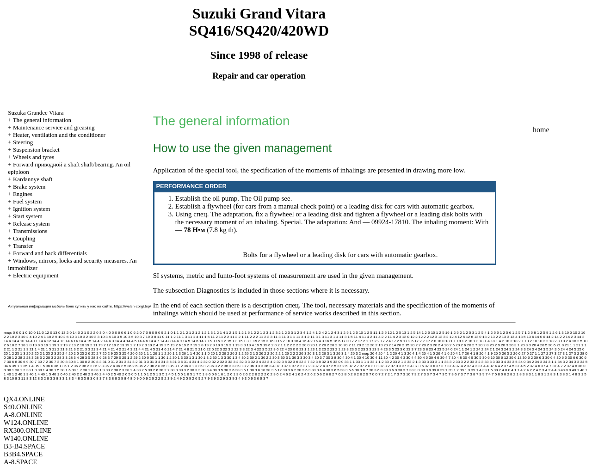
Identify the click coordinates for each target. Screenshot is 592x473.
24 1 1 (459, 349)
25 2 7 (96, 353)
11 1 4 (193, 337)
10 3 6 (128, 337)
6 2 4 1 (291, 374)
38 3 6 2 (289, 370)
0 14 (73, 333)
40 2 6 (122, 374)
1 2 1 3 (206, 333)
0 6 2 (134, 333)
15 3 (265, 341)
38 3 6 (229, 370)
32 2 (215, 362)
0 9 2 (162, 333)
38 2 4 (130, 370)
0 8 (148, 333)
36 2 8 (155, 366)
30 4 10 (363, 358)
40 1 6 (57, 374)
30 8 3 (96, 362)
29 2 (137, 358)
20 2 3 (427, 345)
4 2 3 (540, 370)
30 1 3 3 (219, 358)
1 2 (185, 333)
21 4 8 (184, 349)
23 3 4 (377, 349)
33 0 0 (338, 362)
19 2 (67, 345)
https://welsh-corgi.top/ (132, 306)
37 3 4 (407, 366)
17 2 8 (431, 341)
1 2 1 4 (219, 333)
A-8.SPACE (20, 462)
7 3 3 (424, 374)
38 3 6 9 (390, 370)
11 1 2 (170, 337)
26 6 (517, 353)
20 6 (552, 345)
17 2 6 (408, 341)
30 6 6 (573, 358)
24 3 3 (520, 349)
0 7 (142, 333)
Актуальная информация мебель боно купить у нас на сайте (60, 306)
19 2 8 (198, 345)
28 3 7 (108, 358)
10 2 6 (63, 337)
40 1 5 (46, 374)
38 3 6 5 (332, 370)
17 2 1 (363, 341)
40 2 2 (77, 374)
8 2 (506, 374)
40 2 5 (110, 374)
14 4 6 (142, 341)
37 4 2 (461, 366)
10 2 (576, 333)
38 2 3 (119, 370)
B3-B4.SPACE (24, 446)
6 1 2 (225, 374)
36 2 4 (110, 366)
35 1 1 (17, 366)
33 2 (388, 362)
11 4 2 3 (394, 337)
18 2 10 (530, 341)
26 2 (225, 353)
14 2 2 (560, 337)
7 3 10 (405, 374)
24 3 (499, 349)
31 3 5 (166, 362)
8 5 (133, 378)
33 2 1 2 (399, 362)
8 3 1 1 (531, 374)
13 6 (530, 337)
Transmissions (30, 230)
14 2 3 (571, 337)
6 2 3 (271, 374)
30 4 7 (445, 358)
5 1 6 (185, 374)
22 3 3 (239, 349)
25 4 (126, 353)
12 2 (414, 337)
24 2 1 (490, 349)
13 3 (505, 337)
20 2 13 (376, 345)
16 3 (289, 341)
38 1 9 (99, 370)
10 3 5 (117, 337)
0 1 (21, 333)
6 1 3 (234, 374)
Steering (23, 142)
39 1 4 (476, 370)
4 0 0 (506, 370)
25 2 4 (62, 353)
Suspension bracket (36, 149)
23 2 (325, 349)
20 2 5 (449, 345)
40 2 (67, 374)
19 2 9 (209, 345)
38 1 (10, 370)
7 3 (396, 374)
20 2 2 (415, 345)
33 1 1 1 (362, 362)
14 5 (186, 341)
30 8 (64, 362)
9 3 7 (264, 378)
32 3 (223, 362)
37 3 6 (430, 366)
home (541, 130)
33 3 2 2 (462, 362)
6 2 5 (314, 374)
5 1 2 (148, 374)
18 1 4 (484, 341)
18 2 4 (566, 341)
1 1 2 (177, 333)
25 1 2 (9, 353)
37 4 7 (546, 366)
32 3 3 (245, 362)
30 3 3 (297, 358)
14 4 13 (58, 341)
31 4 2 (197, 362)
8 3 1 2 (543, 374)
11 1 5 (204, 337)
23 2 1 (335, 349)
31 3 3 (144, 362)
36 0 (49, 366)
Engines (22, 193)
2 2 (289, 345)
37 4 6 (535, 366)
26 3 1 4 (343, 353)
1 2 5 (344, 333)
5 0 (130, 374)
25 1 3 (20, 353)
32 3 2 (233, 362)
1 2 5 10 (356, 333)
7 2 (380, 374)
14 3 (581, 337)
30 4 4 (411, 358)
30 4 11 (376, 358)
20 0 (306, 345)
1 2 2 (255, 333)
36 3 (165, 366)
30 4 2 (388, 358)
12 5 (461, 337)
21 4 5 (150, 349)
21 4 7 (172, 349)
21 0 (560, 345)
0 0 (15, 333)
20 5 (544, 345)
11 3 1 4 (331, 337)
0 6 (117, 333)
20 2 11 (350, 345)
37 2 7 (354, 366)
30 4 (341, 358)
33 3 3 (490, 362)
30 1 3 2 (205, 358)
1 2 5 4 (480, 333)
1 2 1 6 (244, 333)
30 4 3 (400, 358)
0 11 (37, 333)
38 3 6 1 (242, 370)
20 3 (504, 345)
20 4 (535, 345)
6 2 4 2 (303, 374)
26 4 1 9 (486, 353)
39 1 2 (454, 370)
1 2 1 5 (231, 333)
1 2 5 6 (505, 333)
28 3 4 (73, 358)
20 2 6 (461, 345)
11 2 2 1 (237, 337)
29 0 (117, 358)
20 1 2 (315, 345)
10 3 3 (94, 337)
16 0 (273, 341)
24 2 (480, 349)
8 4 (126, 378)
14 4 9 (177, 341)
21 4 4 (138, 349)
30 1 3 (178, 358)
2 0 (274, 345)
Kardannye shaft (33, 179)
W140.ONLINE (26, 438)
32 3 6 (293, 362)
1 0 (170, 333)
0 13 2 (63, 333)
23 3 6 (400, 349)
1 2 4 (310, 333)
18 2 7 (15, 345)
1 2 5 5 (493, 333)
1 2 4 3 (333, 333)
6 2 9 (364, 374)
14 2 (550, 337)
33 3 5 (512, 362)
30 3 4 (308, 358)
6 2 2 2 (260, 374)
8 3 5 (82, 378)
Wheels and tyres (34, 157)
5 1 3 (157, 374)
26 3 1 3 (328, 353)
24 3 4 (532, 349)
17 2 (353, 341)
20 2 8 (483, 345)
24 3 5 (543, 349)
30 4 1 (350, 358)
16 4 (298, 341)
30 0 (145, 358)
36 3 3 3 (256, 366)
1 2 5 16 (443, 333)
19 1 (47, 345)
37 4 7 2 (559, 366)
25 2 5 (73, 353)
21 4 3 (127, 349)
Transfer (23, 245)
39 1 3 (465, 370)
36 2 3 (98, 366)
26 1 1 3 (174, 353)
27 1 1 (535, 353)
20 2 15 (403, 345)
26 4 (373, 353)
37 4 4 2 (496, 366)
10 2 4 (26, 337)
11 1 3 (182, 337)
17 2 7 (419, 341)
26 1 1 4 (188, 353)
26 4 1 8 (471, 353)
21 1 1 (570, 345)
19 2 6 (176, 345)
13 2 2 (496, 337)
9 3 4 (236, 378)
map (366, 353)
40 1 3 (23, 374)
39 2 (497, 370)
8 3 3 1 (62, 378)
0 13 (53, 333)
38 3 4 (206, 370)
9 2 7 (202, 378)
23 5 (440, 349)
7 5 (494, 374)
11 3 (277, 337)
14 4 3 (109, 341)
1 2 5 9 (542, 333)
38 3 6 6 (347, 370)
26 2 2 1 (277, 353)
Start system (28, 216)
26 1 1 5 (203, 353)
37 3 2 (384, 366)
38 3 (174, 370)
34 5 (584, 362)
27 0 (525, 353)
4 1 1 (515, 370)
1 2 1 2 (194, 333)
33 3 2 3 (476, 362)
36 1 (58, 366)
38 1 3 (31, 370)
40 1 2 (12, 374)
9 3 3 (227, 378)
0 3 (98, 333)
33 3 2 (449, 362)
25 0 (581, 349)
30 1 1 (155, 358)
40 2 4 (99, 374)
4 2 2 (531, 370)
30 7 (33, 362)
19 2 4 (153, 345)
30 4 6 (434, 358)
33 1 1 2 (376, 362)
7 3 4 (434, 374)
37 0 (279, 366)
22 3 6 (273, 349)
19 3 (219, 345)
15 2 (256, 341)
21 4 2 (116, 349)
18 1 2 (461, 341)
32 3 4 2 (269, 362)
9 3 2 (218, 378)
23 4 (432, 349)
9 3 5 (245, 378)
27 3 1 (562, 353)
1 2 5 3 (468, 333)
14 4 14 (72, 341)
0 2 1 (82, 333)
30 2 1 (255, 358)
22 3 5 (262, 349)
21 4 (106, 349)
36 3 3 (229, 366)
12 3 (433, 337)
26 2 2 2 (291, 353)
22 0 (210, 349)
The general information (42, 120)
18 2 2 (543, 341)
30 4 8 (456, 358)
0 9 (154, 333)
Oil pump (266, 198)
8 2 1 (514, 374)
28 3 (30, 358)
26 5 (497, 353)
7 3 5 (443, 374)
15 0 (211, 341)
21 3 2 (73, 349)
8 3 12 (31, 378)
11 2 (214, 337)
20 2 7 (472, 345)
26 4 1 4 (413, 353)
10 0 (568, 333)
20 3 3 (525, 345)
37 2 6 (342, 366)
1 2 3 (264, 333)
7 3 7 (462, 374)
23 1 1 (304, 349)
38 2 (109, 370)
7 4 (488, 374)
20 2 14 (389, 345)
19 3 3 (240, 345)
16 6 (336, 341)
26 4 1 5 (428, 353)
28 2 (21, 358)
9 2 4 (175, 378)
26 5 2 (507, 353)
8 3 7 (100, 378)
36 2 (77, 366)
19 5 (258, 345)
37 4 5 (509, 366)
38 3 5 (218, 370)
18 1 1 (450, 341)
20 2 (325, 345)
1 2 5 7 (517, 333)
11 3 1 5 (346, 337)
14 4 (7, 341)
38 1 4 (42, 370)
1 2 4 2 (321, 333)
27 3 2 (574, 353)
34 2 (530, 362)
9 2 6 (193, 378)
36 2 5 (121, 366)
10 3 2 (83, 337)
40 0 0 (566, 370)
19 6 (267, 345)
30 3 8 (331, 358)
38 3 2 (184, 370)
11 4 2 (367, 337)
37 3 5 (418, 366)
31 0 (106, 362)
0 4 (105, 333)
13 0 (477, 337)
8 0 (500, 374)
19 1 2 (57, 345)
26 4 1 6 (443, 353)
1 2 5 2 (456, 333)
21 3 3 (85, 349)
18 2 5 (577, 341)
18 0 (440, 341)
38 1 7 (77, 370)
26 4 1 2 (385, 353)
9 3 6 (255, 378)
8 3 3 (51, 378)
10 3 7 (140, 337)
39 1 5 (487, 370)
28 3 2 (40, 358)
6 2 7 (333, 374)
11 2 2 (224, 337)
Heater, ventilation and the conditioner (59, 134)
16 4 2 (307, 341)
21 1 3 (23, 349)
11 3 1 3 (317, 337)
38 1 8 (88, 370)
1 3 (561, 333)
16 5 (329, 341)
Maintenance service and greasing (54, 127)
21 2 (56, 349)
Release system (31, 223)
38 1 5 (54, 370)
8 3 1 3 (555, 374)
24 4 (564, 349)
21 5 (193, 349)
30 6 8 (12, 362)
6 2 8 (342, 374)
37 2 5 (331, 366)
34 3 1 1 (549, 362)
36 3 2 (203, 366)
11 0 (161, 337)
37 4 (451, 366)
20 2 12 (363, 345)
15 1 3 (232, 341)
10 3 (73, 337)
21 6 (202, 349)
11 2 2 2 (251, 337)
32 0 (207, 362)
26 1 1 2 (159, 353)
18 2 (508, 341)
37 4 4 (483, 366)
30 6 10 (488, 358)
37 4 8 (572, 366)
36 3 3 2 (242, 366)
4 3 (557, 370)
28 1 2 (12, 358)
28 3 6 (96, 358)
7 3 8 (471, 374)
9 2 (148, 378)
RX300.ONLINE (27, 430)
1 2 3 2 (274, 333)
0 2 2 (91, 333)
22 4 (283, 349)
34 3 (539, 362)
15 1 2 (221, 341)
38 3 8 (414, 370)
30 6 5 (561, 358)
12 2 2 (424, 337)
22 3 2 (228, 349)
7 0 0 (373, 374)
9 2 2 (156, 378)
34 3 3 (574, 362)
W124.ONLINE (26, 422)
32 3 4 (256, 362)
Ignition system (31, 208)
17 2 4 (386, 341)
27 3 (553, 353)
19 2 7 (187, 345)
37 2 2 (297, 366)
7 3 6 (453, 374)
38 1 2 (20, 370)
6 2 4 (281, 374)
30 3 (276, 358)
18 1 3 (473, 341)
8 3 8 (109, 378)
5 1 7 (194, 374)
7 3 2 (415, 374)
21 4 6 (161, 349)
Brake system (29, 186)
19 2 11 (91, 345)
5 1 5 (176, 374)
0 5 (111, 333)
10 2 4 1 (39, 337)
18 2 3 (554, 341)
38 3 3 (195, 370)
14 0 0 (540, 337)
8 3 (521, 374)
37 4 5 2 (522, 366)
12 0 (405, 337)
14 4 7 (154, 341)
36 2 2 (87, 366)
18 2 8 (26, 345)
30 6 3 (539, 358)
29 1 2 (127, 358)
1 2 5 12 (385, 333)
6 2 (242, 374)
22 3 (218, 349)
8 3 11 (20, 378)
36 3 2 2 (216, 366)
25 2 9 (108, 353)
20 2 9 (495, 345)
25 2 (30, 353)
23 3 (345, 349)
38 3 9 (425, 370)
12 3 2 (443, 337)
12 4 (453, 337)
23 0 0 (293, 349)
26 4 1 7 (457, 353)
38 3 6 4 (318, 370)
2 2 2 (297, 345)
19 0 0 (37, 345)
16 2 (281, 341)
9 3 (210, 378)
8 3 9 (119, 378)
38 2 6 (153, 370)
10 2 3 (15, 337)
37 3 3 (396, 366)
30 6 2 (528, 358)
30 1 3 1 (190, 358)
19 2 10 (78, 345)
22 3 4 (251, 349)
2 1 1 (282, 345)
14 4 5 (131, 341)
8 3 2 (41, 378)
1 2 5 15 (428, 333)
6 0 (211, 374)
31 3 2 (132, 362)
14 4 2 (97, 341)
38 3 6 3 (303, 370)
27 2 (545, 353)
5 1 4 (166, 374)
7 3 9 (480, 374)
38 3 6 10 (257, 370)
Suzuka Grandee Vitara (35, 112)
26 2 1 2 (237, 353)
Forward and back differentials (50, 253)
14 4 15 (85, 341)
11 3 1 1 (288, 337)
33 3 (425, 362)
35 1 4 (28, 366)
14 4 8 (165, 341)
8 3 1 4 (568, 374)
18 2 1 (518, 341)
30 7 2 (42, 362)
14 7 (203, 341)
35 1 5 (40, 366)
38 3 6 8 (375, 370)
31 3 (122, 362)
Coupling (24, 238)
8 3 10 (9, 378)
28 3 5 (85, 358)
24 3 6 (554, 349)
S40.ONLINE (23, 407)
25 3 (117, 353)
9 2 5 (184, 378)
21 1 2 (12, 349)
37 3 (375, 366)
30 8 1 (73, 362)
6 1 (217, 374)
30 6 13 (515, 358)
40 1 (576, 370)
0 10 (29, 333)
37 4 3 (472, 366)
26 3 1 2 (314, 353)
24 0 (449, 349)
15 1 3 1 (245, 341)
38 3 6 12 (274, 370)
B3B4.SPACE (23, 454)
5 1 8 (203, 374)
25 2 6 (85, 353)
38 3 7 (403, 370)
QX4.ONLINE (24, 399)
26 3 (303, 353)
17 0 (345, 341)
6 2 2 (250, 374)
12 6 (469, 337)
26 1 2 (215, 353)
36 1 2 (67, 366)
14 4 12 (45, 341)
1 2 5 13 (399, 333)
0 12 (45, 333)
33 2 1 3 (414, 362)
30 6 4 (550, 358)
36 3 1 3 (190, 366)
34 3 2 (563, 362)
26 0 (134, 353)
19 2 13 (118, 345)
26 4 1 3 (399, 353)
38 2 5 (141, 370)
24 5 (572, 349)
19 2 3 (141, 345)
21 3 (64, 349)
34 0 (522, 362)
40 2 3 (88, 374)
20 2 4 (438, 345)
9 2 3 (165, 378)
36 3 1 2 (176, 366)
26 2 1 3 (251, 353)
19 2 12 (105, 345)
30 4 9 (468, 358)
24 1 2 (470, 349)
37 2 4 (319, 366)
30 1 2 (166, 358)
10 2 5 (52, 337)
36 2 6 (132, 366)
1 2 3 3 (287, 333)
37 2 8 (365, 366)
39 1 (444, 370)
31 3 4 (155, 362)
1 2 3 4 (299, 333)
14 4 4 (120, 341)
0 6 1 (125, 333)
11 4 (357, 337)
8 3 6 (91, 378)
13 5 (522, 337)
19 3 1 (229, 345)
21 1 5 (46, 349)
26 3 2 (356, 353)
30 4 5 (423, 358)
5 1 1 (139, 374)
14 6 (194, 341)
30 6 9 (23, 362)
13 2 (486, 337)
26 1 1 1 (145, 353)
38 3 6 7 (361, 370)
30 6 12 (502, 358)
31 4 (187, 362)
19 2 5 (164, 345)
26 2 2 (264, 353)
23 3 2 (355, 349)
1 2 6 (553, 333)
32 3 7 (304, 362)
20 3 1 (514, 345)
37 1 (287, 366)
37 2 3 (308, 366)
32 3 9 (327, 362)
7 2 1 (389, 374)
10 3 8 (151, 337)
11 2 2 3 (265, 337)
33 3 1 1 (437, 362)
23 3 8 (423, 349)
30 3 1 (286, 358)
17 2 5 (397, 341)
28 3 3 (62, 358)
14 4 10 (18, 341)
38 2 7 (164, 370)
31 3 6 (178, 362)
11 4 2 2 (380, 337)
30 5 (477, 358)
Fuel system (27, 201)
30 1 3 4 (233, 358)
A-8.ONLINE (23, 414)
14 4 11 (31, 341)
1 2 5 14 (413, 333)
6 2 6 (324, 374)
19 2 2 (130, 345)
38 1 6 (65, 370)
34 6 (7, 366)
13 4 (514, 337)
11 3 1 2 (302, 337)
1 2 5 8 (530, 333)
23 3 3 (366, 349)
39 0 (435, 370)
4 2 (522, 370)
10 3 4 (105, 337)
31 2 (114, 362)
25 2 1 (40, 353)
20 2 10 (336, 345)
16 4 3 (319, 341)
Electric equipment (36, 275)
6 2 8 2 (352, 374)
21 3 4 (96, 349)
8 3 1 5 (580, 374)
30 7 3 (54, 362)
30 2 (245, 358)
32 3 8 (315, 362)
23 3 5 (388, 349)
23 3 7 (411, 349)
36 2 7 (144, 366)
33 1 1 (350, 362)
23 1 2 (315, 349)
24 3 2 (509, 349)
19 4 (250, 345)
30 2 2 (266, 358)
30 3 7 (319, 358)
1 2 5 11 (370, 333)
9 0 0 (140, 378)
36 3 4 (269, 366)
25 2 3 (51, 353)
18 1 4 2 (497, 341)
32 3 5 (282, 362)
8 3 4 (72, 378)
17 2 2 (374, 341)
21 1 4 (35, 349)
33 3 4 (501, 362)
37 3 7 (441, 366)
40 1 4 (35, 374)
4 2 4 (549, 370)
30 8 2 (85, 362)
